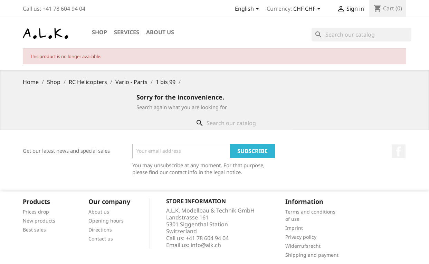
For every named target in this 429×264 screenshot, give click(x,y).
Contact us (100, 238)
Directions (100, 229)
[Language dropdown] (248, 9)
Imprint (294, 228)
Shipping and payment (312, 255)
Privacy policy (300, 237)
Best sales (34, 229)
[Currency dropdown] (308, 9)
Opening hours (106, 220)
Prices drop (36, 211)
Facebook (399, 151)
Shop (99, 32)
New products (39, 220)
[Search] (361, 34)
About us (160, 32)
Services (126, 32)
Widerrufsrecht (303, 246)
